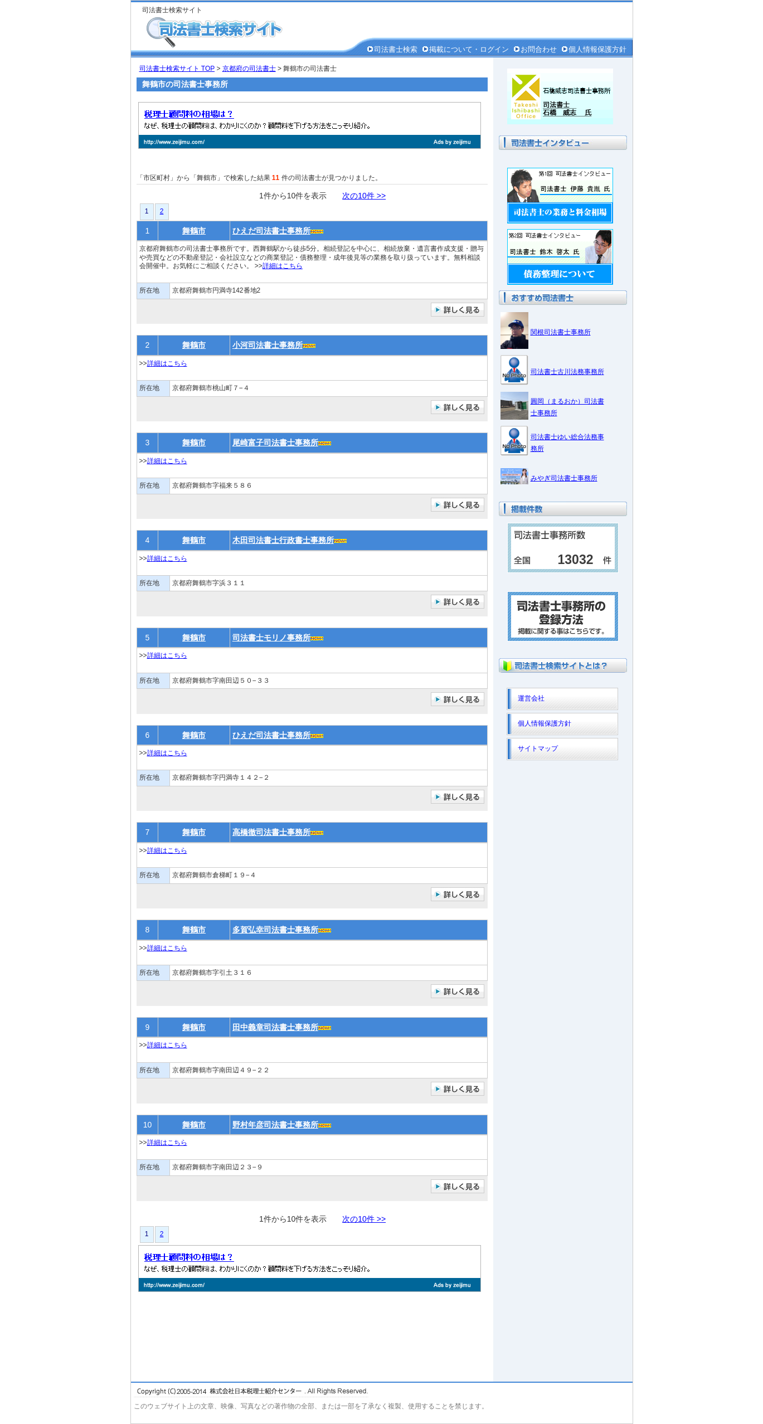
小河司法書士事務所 (267, 345)
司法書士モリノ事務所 (271, 637)
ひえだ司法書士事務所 (271, 230)
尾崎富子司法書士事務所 (275, 442)
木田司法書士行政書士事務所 (283, 540)
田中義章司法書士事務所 (275, 1027)
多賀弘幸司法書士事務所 (275, 929)
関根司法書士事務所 (561, 332)
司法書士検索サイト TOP (177, 68)
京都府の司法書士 (249, 68)
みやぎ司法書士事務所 (564, 478)
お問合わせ (539, 49)
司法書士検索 (395, 49)
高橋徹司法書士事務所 (271, 832)
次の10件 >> (364, 195)
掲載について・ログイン (469, 49)
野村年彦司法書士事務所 (275, 1124)
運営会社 (531, 698)
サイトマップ (538, 748)
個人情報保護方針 (597, 49)
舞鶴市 (194, 230)
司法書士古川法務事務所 (567, 372)
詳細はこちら (283, 266)
